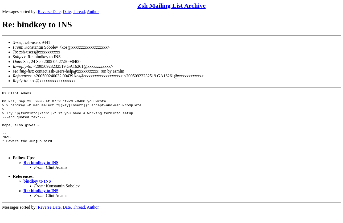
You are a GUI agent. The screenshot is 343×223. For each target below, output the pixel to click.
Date (67, 11)
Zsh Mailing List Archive (171, 5)
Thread (79, 11)
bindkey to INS (37, 192)
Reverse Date (49, 11)
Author (93, 11)
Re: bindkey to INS (40, 173)
